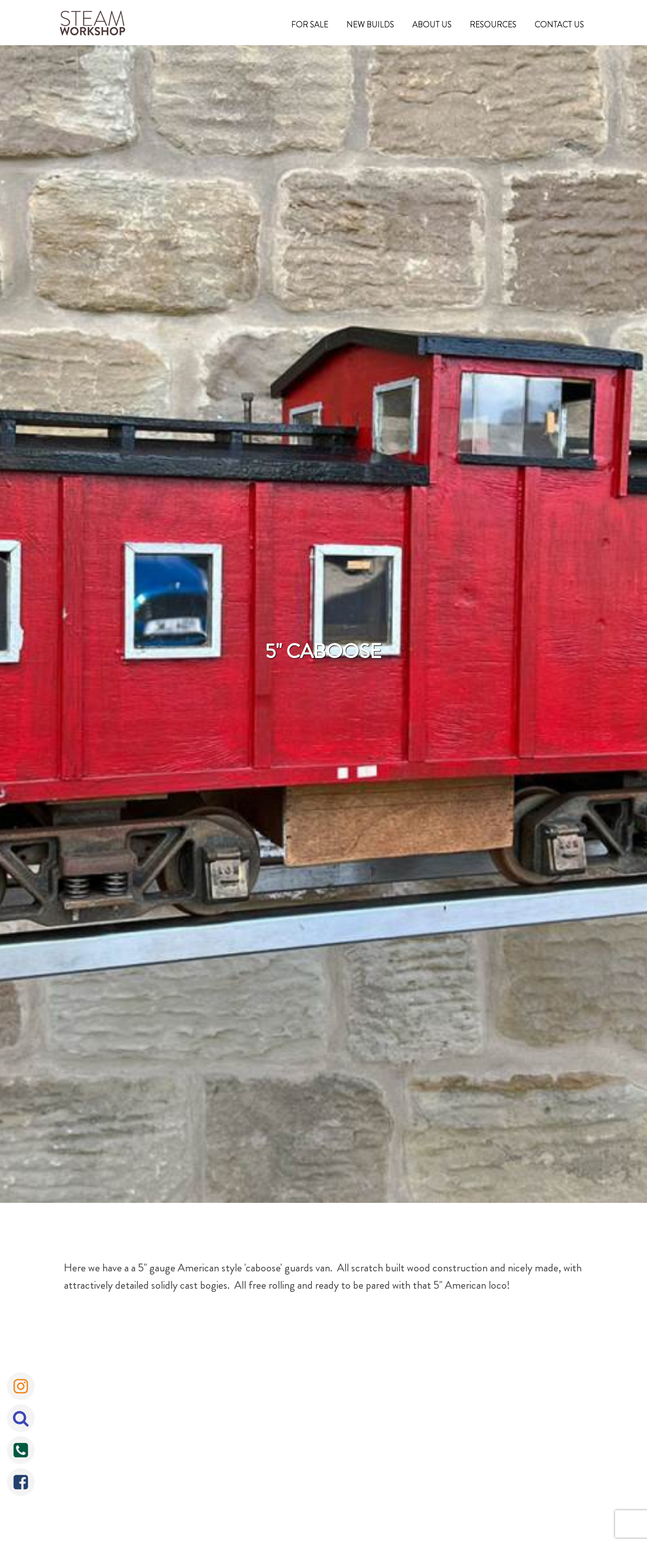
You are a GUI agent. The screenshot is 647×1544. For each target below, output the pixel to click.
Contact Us (559, 25)
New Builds (370, 25)
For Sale (309, 25)
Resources (493, 25)
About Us (432, 25)
